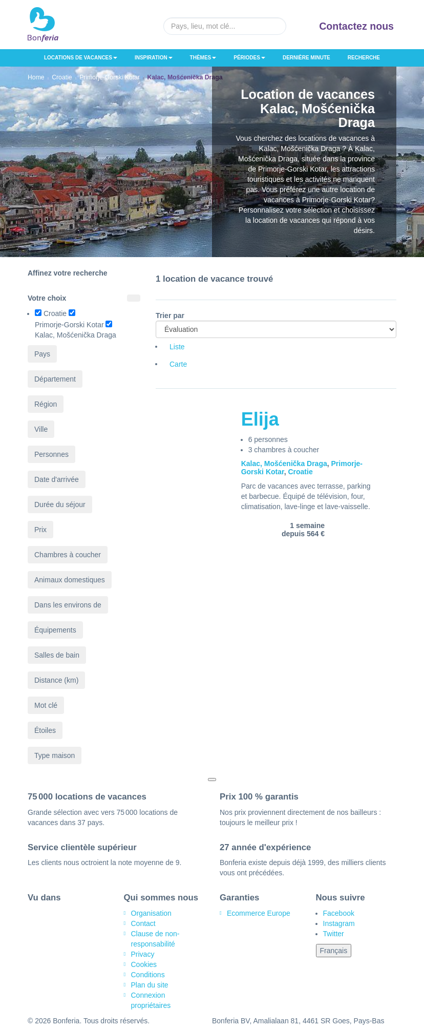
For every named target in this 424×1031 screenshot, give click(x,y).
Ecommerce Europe (258, 913)
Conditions (148, 975)
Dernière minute (306, 57)
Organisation (151, 913)
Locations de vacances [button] (80, 57)
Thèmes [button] (203, 57)
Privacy (143, 954)
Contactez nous (356, 26)
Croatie (300, 472)
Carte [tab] (178, 364)
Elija (260, 419)
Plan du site (149, 985)
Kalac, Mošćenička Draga (284, 463)
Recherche (364, 57)
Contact (143, 923)
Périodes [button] (249, 57)
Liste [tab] (177, 347)
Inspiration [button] (154, 57)
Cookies (144, 964)
